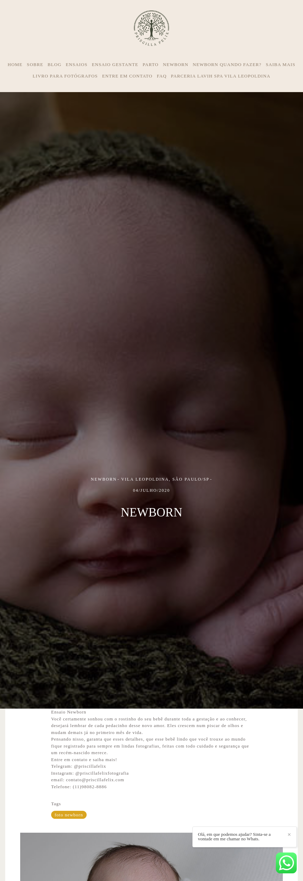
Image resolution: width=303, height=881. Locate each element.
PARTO (151, 64)
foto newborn (69, 814)
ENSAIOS (77, 64)
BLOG (55, 64)
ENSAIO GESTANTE (115, 64)
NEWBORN (175, 64)
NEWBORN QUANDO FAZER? (227, 64)
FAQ (162, 76)
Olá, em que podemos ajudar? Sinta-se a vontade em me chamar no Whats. (234, 836)
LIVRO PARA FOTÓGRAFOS (65, 76)
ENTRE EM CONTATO (127, 76)
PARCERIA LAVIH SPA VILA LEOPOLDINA (220, 76)
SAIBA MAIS (280, 64)
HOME (15, 64)
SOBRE (35, 64)
